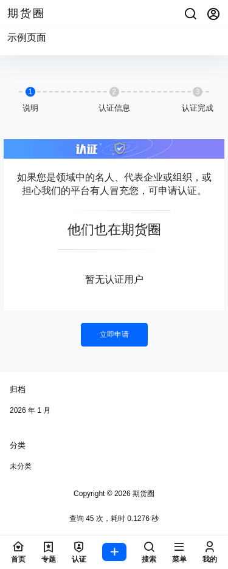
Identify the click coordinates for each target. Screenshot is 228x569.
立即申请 (114, 334)
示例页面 (26, 37)
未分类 (21, 466)
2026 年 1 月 (30, 410)
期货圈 (142, 493)
